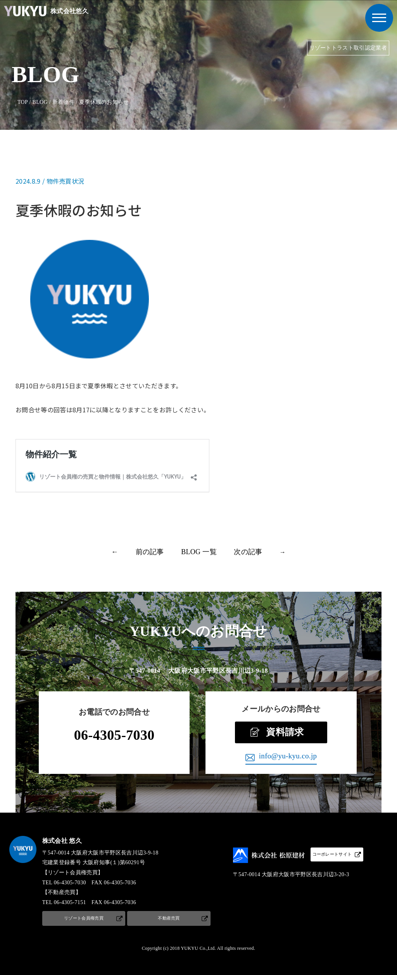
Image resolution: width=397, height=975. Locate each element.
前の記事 (150, 552)
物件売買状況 (66, 181)
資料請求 (285, 732)
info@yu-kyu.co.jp (288, 756)
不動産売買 (169, 918)
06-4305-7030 (114, 735)
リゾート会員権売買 (84, 918)
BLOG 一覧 (199, 552)
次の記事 (248, 552)
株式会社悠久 (44, 11)
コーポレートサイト (332, 854)
